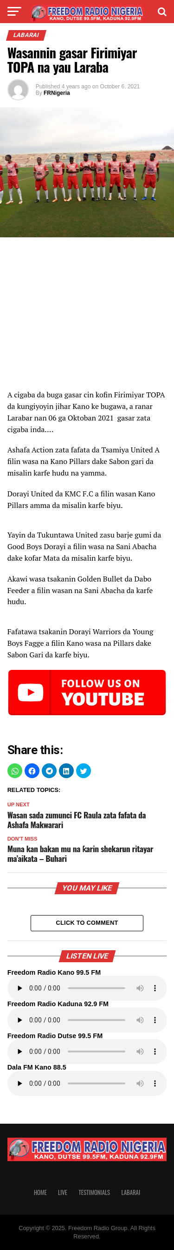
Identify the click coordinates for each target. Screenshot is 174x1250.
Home (40, 1192)
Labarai (131, 1192)
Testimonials (94, 1192)
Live (62, 1192)
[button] (14, 770)
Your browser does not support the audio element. (87, 988)
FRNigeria (57, 93)
